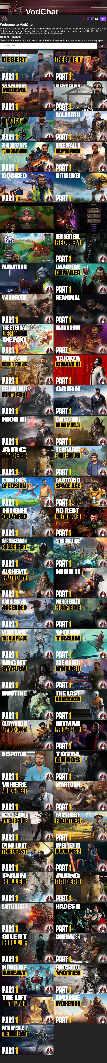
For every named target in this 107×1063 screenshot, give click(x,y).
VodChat (42, 11)
